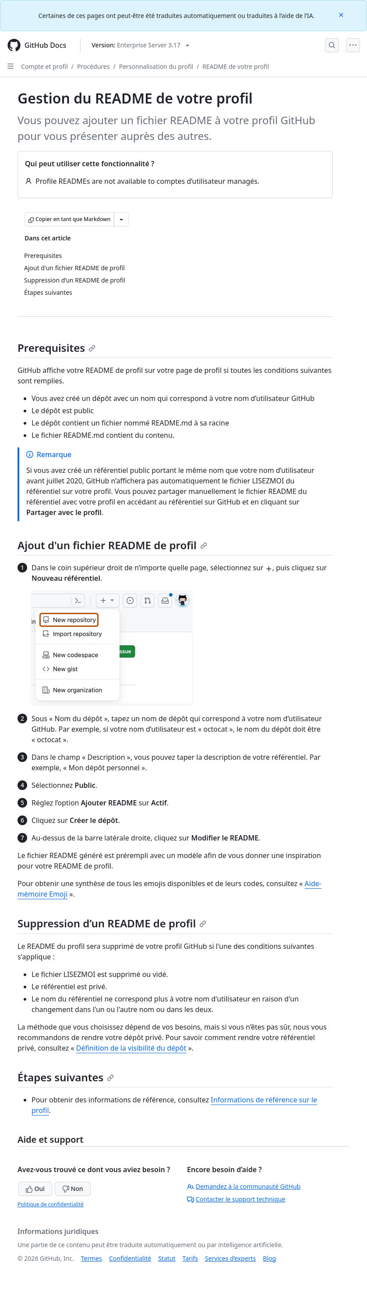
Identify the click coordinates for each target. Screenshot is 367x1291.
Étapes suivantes (66, 1077)
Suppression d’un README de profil (112, 923)
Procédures (93, 66)
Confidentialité (130, 1258)
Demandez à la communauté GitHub (243, 1186)
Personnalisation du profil (156, 66)
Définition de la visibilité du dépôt (131, 1048)
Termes (91, 1258)
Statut (166, 1258)
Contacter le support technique (236, 1199)
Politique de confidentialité (51, 1204)
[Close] (342, 14)
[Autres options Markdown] (121, 219)
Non (72, 1188)
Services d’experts (230, 1258)
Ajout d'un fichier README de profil (112, 545)
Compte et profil (44, 66)
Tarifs (190, 1258)
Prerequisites (56, 347)
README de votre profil (235, 66)
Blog (269, 1258)
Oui (35, 1188)
